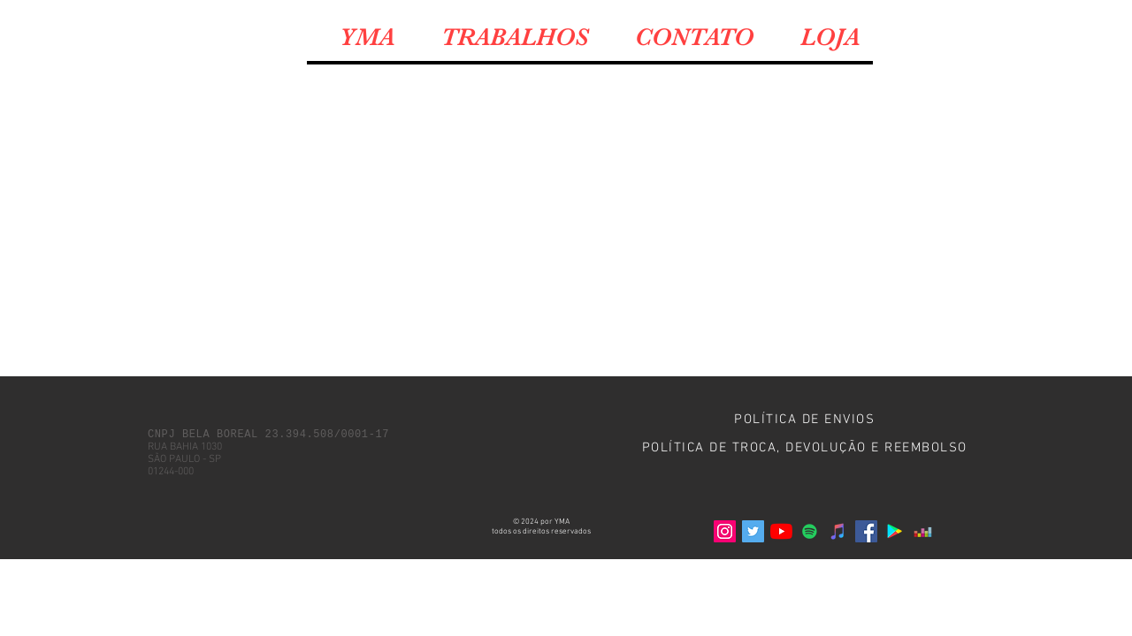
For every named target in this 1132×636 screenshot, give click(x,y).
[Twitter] (753, 531)
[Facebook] (866, 531)
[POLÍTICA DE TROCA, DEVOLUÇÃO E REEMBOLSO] (806, 448)
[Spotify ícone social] (810, 531)
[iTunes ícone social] (838, 531)
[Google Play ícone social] (894, 531)
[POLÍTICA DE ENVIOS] (806, 419)
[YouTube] (781, 531)
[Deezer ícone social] (923, 531)
